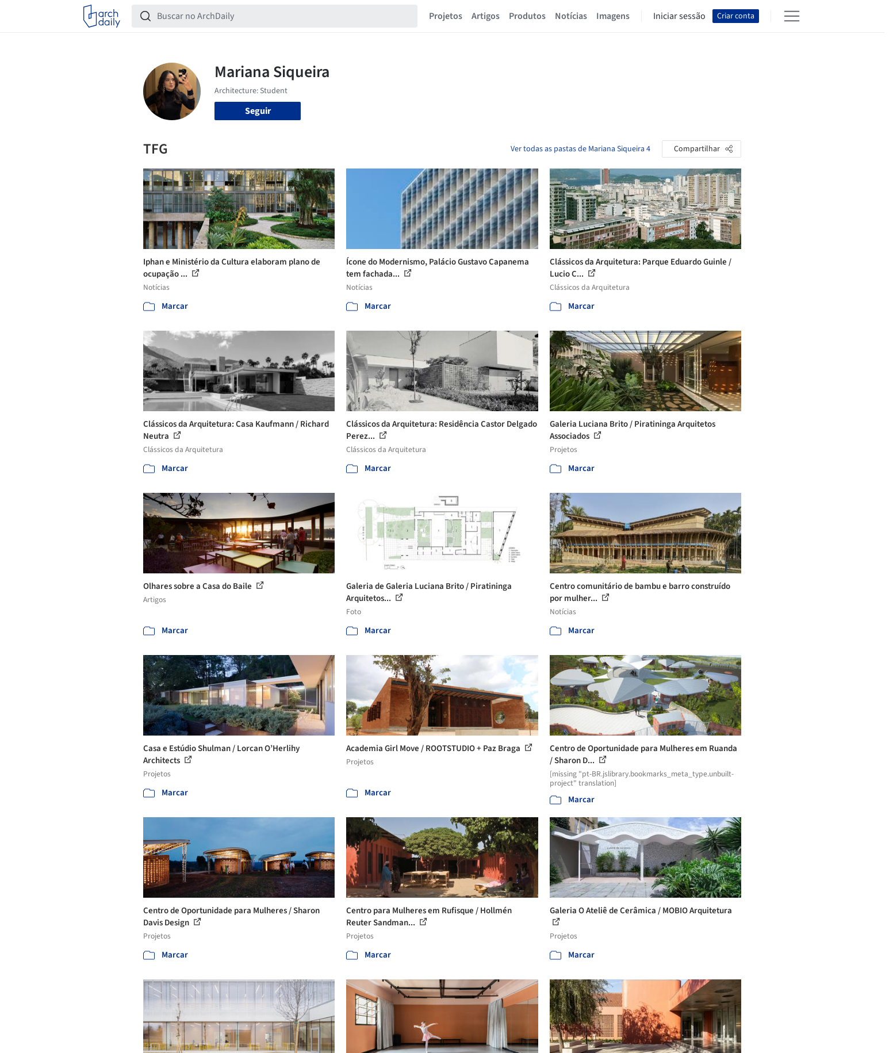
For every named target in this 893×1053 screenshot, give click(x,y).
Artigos (486, 16)
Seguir (258, 111)
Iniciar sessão (679, 16)
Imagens (613, 16)
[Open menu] (792, 16)
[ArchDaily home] (101, 16)
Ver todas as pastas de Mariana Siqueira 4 (580, 149)
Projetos (445, 16)
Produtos (527, 16)
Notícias (571, 16)
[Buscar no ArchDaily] (284, 16)
